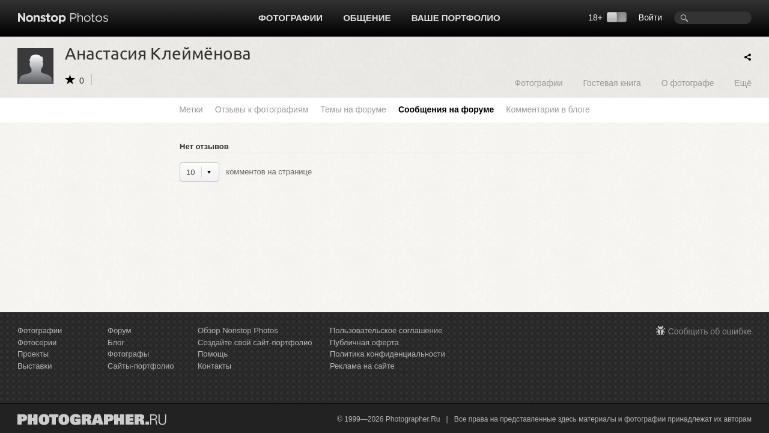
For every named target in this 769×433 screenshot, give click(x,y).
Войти (650, 17)
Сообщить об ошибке (710, 331)
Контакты (214, 365)
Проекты (33, 353)
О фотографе (687, 82)
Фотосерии (36, 342)
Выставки (34, 365)
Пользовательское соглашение (386, 330)
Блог (116, 342)
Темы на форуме (353, 109)
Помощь (213, 353)
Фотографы (128, 353)
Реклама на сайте (362, 365)
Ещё (743, 82)
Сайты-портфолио (141, 365)
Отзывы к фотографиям (261, 109)
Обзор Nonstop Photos (238, 330)
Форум (120, 330)
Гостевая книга (611, 82)
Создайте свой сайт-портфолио (255, 342)
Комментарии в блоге (547, 109)
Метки (191, 109)
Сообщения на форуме (446, 109)
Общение (367, 18)
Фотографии (290, 18)
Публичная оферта (364, 342)
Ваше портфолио (456, 18)
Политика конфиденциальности (387, 353)
